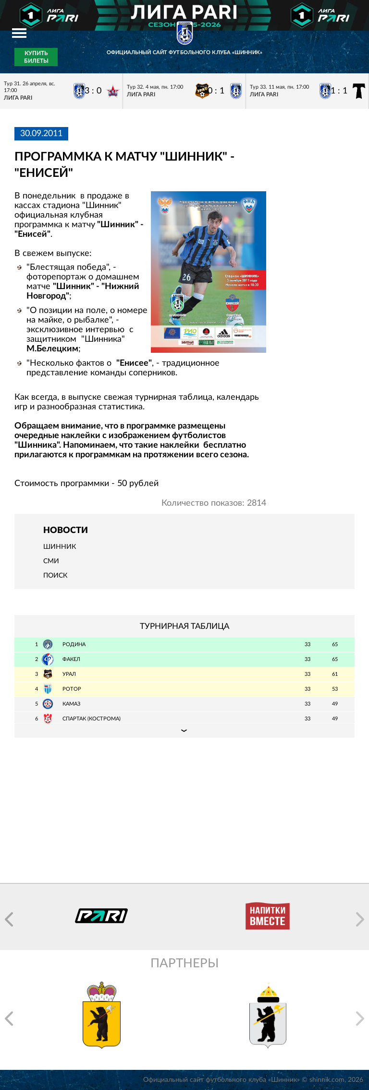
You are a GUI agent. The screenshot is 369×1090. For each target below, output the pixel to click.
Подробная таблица (184, 730)
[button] (9, 919)
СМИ (51, 561)
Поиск (55, 575)
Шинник (59, 547)
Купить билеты (36, 57)
